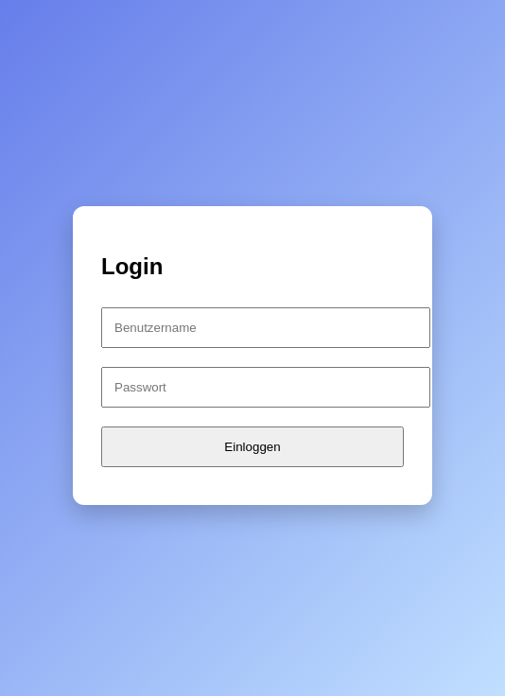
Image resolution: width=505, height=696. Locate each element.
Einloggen (252, 447)
